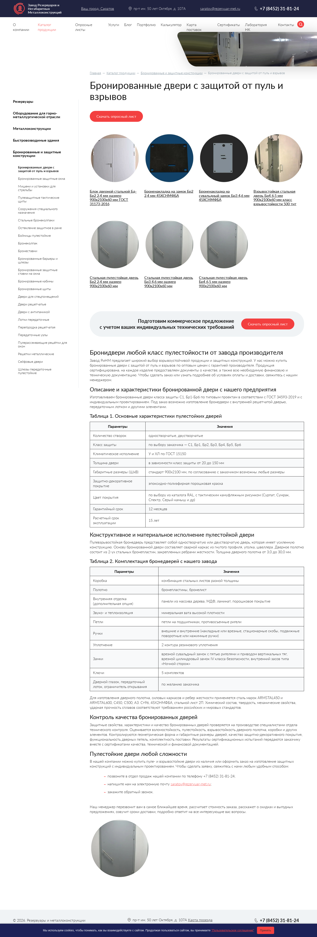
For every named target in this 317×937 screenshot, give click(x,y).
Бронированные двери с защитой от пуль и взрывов (38, 169)
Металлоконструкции (32, 128)
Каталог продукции (121, 73)
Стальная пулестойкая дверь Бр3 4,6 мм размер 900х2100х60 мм (168, 282)
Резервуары (23, 101)
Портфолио (146, 24)
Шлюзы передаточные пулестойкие (34, 371)
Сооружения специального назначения (38, 210)
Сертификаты (228, 24)
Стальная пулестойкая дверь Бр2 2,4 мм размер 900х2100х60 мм (114, 282)
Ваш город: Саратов (97, 8)
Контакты (286, 24)
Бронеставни (27, 251)
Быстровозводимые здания (36, 140)
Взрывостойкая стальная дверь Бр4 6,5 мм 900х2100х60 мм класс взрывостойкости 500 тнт (275, 197)
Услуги (113, 24)
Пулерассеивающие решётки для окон (42, 344)
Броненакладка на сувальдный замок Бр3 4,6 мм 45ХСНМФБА (224, 195)
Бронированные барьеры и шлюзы (38, 260)
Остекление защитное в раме (40, 228)
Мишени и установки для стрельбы (37, 188)
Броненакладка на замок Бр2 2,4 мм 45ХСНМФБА (168, 193)
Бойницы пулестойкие (34, 235)
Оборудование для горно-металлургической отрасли (36, 115)
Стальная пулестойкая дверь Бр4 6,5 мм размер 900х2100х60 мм (223, 282)
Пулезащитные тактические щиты (38, 199)
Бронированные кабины (35, 281)
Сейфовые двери (30, 361)
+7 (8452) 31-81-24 (279, 8)
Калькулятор (171, 24)
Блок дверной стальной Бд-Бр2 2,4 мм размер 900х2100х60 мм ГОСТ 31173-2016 (113, 197)
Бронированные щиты (34, 289)
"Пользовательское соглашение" (232, 930)
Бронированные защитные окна (41, 178)
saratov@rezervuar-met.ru (191, 784)
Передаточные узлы (33, 335)
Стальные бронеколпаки (36, 220)
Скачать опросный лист (116, 116)
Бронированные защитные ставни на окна (37, 271)
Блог (128, 24)
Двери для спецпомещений (38, 296)
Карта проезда (200, 920)
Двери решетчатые (32, 304)
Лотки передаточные (33, 319)
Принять (265, 930)
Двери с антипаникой (34, 312)
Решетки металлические (36, 354)
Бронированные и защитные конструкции (172, 73)
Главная (95, 73)
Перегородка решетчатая (36, 327)
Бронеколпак (27, 243)
